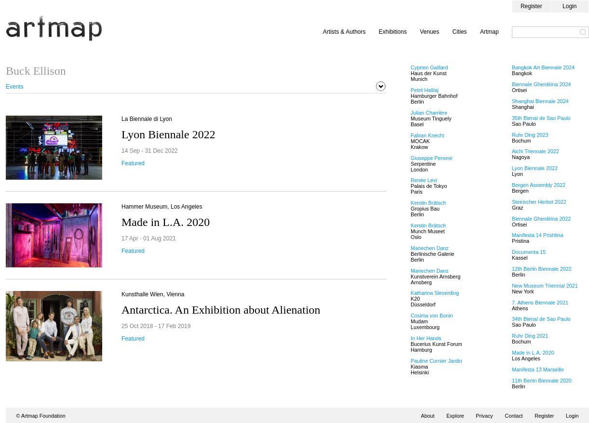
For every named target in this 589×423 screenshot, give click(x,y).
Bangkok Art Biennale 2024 (543, 67)
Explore (455, 416)
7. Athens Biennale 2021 (540, 302)
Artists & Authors (344, 31)
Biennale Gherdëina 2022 (541, 219)
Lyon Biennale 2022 (168, 134)
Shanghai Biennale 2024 (540, 101)
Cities (460, 31)
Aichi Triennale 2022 (535, 151)
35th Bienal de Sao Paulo (541, 118)
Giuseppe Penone (431, 158)
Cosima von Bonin (432, 315)
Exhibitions (393, 31)
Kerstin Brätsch (428, 203)
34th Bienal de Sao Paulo (541, 319)
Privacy (484, 416)
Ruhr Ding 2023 (530, 135)
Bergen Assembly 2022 (538, 185)
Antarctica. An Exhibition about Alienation (221, 310)
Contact (513, 416)
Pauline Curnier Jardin (436, 361)
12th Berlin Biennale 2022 (542, 269)
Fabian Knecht (427, 135)
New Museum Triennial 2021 (545, 286)
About (427, 416)
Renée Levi (424, 180)
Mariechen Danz (430, 248)
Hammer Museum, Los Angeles (161, 206)
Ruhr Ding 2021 (530, 336)
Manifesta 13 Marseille (538, 369)
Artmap (489, 31)
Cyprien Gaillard (429, 67)
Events (15, 86)
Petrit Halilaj (425, 90)
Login (569, 6)
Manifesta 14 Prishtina (537, 235)
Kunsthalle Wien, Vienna (153, 294)
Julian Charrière (429, 113)
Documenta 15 (529, 252)
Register (531, 6)
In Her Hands (426, 338)
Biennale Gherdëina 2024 (541, 84)
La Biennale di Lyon (146, 119)
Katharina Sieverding (435, 293)
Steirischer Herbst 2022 (539, 202)
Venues (429, 31)
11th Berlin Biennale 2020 (542, 380)
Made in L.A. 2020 (165, 222)
